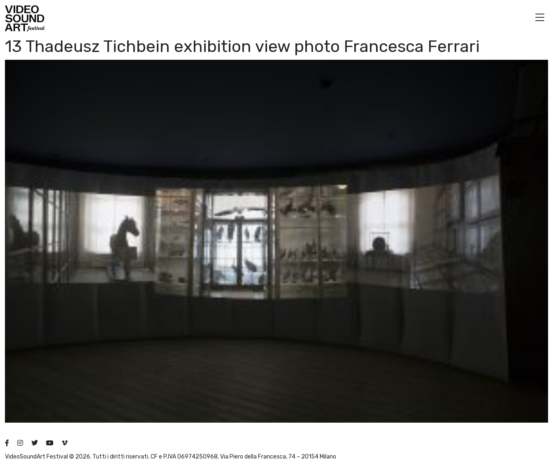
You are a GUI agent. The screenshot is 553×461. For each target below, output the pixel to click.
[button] (540, 18)
